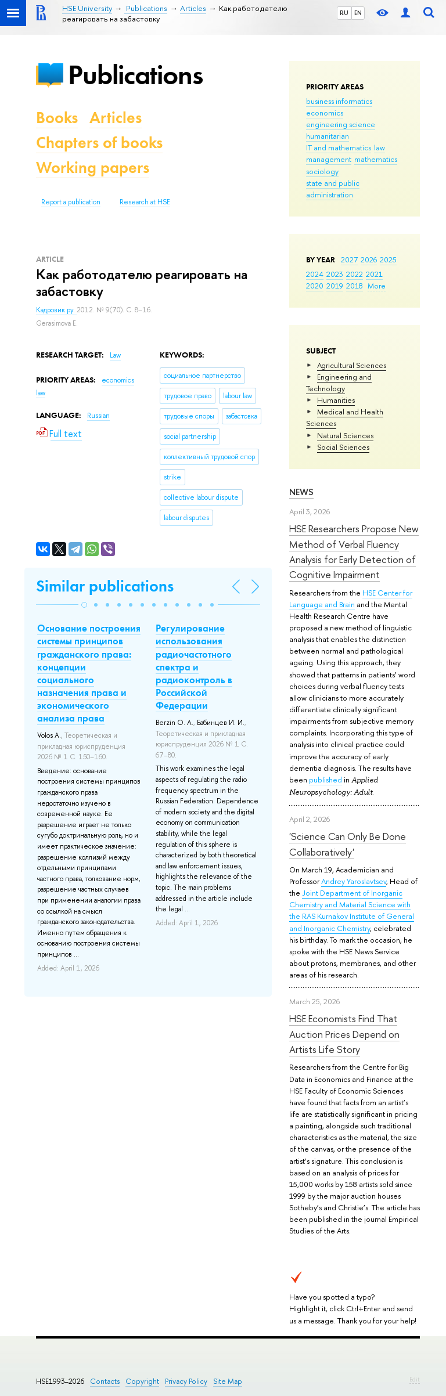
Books (57, 117)
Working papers (92, 167)
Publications (135, 74)
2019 (334, 285)
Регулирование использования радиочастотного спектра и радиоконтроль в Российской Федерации (194, 667)
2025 (388, 259)
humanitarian (327, 136)
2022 (354, 274)
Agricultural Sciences (351, 365)
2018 (354, 285)
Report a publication (70, 202)
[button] (84, 605)
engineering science (340, 124)
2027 (349, 259)
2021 (374, 274)
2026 (369, 259)
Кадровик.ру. (56, 310)
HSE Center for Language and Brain (350, 598)
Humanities (336, 400)
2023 (334, 274)
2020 (314, 285)
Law (115, 355)
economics (324, 112)
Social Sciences (343, 447)
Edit (414, 1379)
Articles (115, 117)
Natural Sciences (345, 435)
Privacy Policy (186, 1381)
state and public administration (332, 189)
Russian (98, 415)
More (377, 285)
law (379, 147)
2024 (314, 274)
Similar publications (105, 586)
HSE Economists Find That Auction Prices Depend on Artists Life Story (344, 1034)
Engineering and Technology (339, 382)
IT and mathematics (338, 147)
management (328, 159)
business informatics (339, 101)
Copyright (142, 1381)
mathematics (375, 159)
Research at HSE (145, 202)
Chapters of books (99, 142)
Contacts (105, 1381)
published (325, 779)
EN (358, 13)
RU (344, 13)
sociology (322, 171)
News (301, 492)
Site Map (227, 1381)
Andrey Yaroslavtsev (353, 881)
